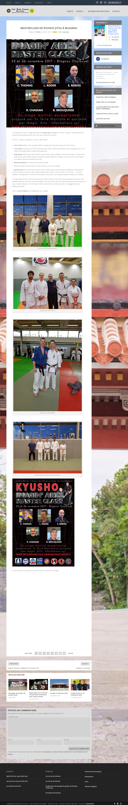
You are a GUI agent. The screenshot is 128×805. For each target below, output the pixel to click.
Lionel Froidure (22, 190)
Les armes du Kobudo (53, 775)
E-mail (39, 739)
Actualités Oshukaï (106, 125)
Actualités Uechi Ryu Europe (106, 90)
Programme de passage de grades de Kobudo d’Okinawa (61, 786)
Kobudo (17, 3)
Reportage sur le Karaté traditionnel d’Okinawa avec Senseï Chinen (38, 693)
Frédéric (38, 31)
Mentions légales (91, 785)
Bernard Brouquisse (20, 161)
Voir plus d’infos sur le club (105, 81)
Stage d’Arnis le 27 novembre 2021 (78, 693)
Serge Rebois (18, 153)
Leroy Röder (18, 148)
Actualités (27, 3)
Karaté (8, 3)
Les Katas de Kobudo (53, 780)
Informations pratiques (98, 10)
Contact (116, 10)
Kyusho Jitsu (47, 132)
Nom (10, 739)
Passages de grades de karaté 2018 (16, 693)
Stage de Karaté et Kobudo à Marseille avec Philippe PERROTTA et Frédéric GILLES (114, 29)
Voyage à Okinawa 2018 (59, 692)
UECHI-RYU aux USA (103, 118)
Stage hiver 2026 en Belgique (106, 96)
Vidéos (49, 3)
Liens (86, 780)
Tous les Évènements (105, 44)
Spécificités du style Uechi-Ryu (17, 775)
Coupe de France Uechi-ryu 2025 (107, 113)
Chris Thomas (18, 144)
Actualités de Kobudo (53, 792)
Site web (66, 739)
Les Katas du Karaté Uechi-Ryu (17, 780)
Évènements (39, 3)
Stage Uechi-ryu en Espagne (106, 101)
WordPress (90, 803)
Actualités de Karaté (13, 785)
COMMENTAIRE (13, 716)
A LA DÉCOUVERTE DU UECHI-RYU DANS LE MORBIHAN (107, 107)
